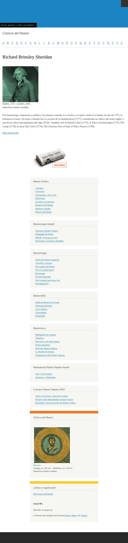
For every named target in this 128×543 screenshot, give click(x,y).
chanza (84, 515)
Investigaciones (42, 283)
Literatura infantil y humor (46, 231)
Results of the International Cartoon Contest (54, 399)
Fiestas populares (42, 345)
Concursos (39, 191)
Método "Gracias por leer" (46, 238)
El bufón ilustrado (43, 277)
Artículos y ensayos (43, 263)
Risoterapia (40, 273)
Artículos (39, 188)
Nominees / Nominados (45, 377)
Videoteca (39, 338)
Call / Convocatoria (43, 374)
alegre (73, 515)
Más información (11, 133)
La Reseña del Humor (44, 352)
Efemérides (40, 316)
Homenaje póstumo (43, 306)
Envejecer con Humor (44, 202)
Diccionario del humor (45, 267)
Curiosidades (41, 312)
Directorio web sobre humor (47, 341)
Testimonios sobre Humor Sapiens (50, 355)
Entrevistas (40, 198)
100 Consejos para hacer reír (47, 280)
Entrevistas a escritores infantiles (49, 241)
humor (67, 515)
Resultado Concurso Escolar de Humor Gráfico (55, 403)
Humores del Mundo (44, 205)
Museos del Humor (43, 212)
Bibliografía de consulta (45, 335)
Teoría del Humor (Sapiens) (47, 260)
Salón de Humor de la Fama (47, 302)
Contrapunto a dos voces (45, 195)
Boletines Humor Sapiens (46, 348)
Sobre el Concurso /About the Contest (51, 396)
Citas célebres (41, 309)
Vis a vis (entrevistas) (44, 270)
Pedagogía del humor (44, 234)
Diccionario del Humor (43, 494)
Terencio (37, 465)
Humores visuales (43, 209)
